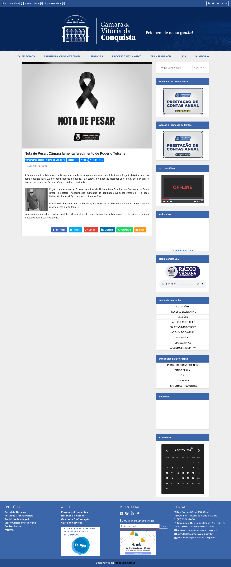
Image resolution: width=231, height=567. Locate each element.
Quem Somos (26, 56)
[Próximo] (199, 450)
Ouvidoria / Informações (75, 519)
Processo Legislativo (126, 56)
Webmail (9, 529)
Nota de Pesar (96, 160)
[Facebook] (122, 513)
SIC (183, 375)
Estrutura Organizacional (63, 56)
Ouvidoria (202, 56)
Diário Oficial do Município (20, 522)
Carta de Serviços (71, 522)
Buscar (199, 67)
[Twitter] (138, 513)
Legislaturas (183, 342)
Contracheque (13, 526)
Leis (183, 56)
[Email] (140, 526)
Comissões (182, 306)
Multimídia (182, 337)
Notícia (84, 160)
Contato (181, 507)
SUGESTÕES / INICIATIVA (183, 347)
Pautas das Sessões (183, 322)
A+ (218, 3)
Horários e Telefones (73, 515)
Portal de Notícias (15, 512)
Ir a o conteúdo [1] (13, 3)
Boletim (125, 520)
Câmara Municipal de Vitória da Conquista (45, 160)
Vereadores (73, 160)
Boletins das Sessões (183, 327)
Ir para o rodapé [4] (55, 3)
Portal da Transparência (183, 365)
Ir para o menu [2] (33, 3)
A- (226, 3)
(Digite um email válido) (143, 520)
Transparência (161, 56)
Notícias (97, 56)
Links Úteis (12, 507)
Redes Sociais (130, 507)
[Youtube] (133, 513)
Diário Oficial (183, 370)
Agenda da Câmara (182, 332)
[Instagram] (127, 513)
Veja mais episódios (182, 250)
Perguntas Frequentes (183, 385)
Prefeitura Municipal (16, 519)
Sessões (183, 317)
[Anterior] (167, 450)
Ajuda (65, 507)
